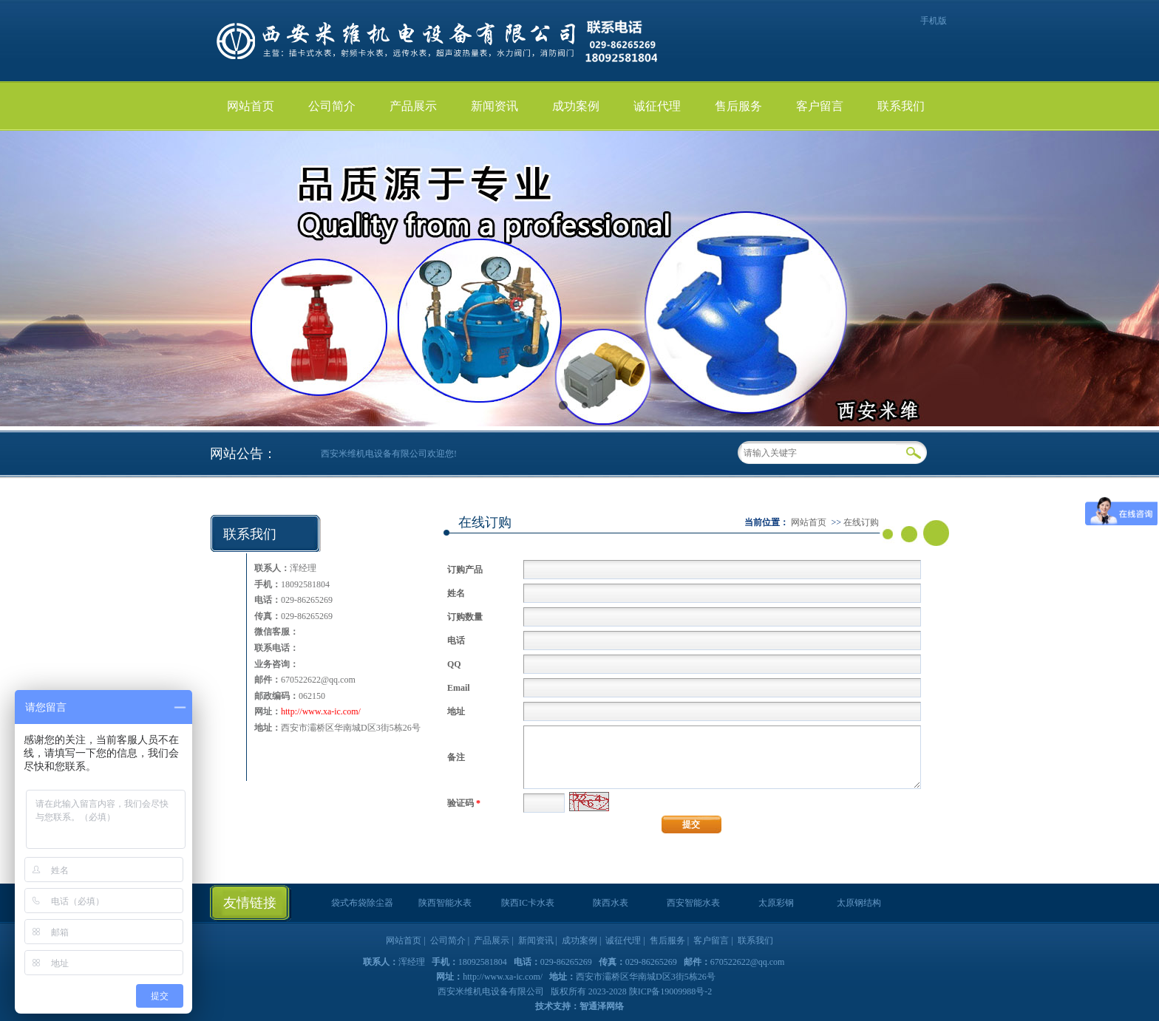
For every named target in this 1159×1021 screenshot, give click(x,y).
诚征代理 (657, 106)
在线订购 (861, 522)
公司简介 (332, 106)
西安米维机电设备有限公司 (492, 991)
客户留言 (819, 106)
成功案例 (575, 106)
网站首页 (250, 106)
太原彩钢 (776, 903)
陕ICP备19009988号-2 (671, 991)
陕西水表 (610, 903)
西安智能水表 (693, 903)
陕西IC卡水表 (527, 903)
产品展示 (413, 106)
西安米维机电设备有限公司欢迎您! (389, 453)
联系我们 (901, 106)
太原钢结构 (859, 903)
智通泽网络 (602, 1006)
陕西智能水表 (445, 903)
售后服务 (738, 106)
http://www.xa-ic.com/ (321, 711)
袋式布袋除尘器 (362, 903)
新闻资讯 (494, 106)
